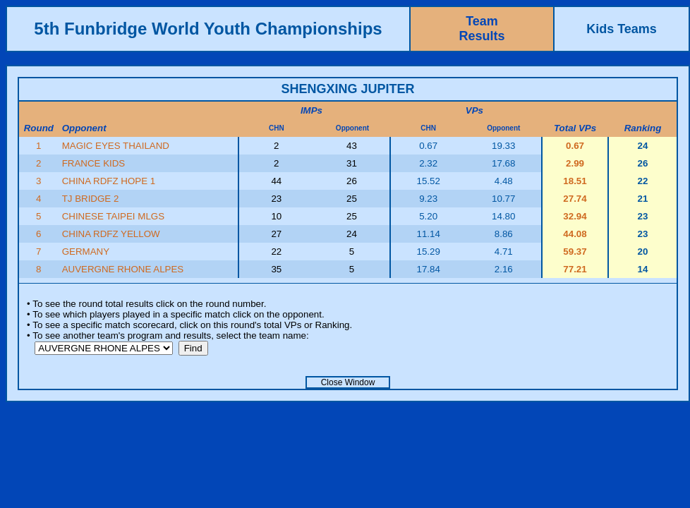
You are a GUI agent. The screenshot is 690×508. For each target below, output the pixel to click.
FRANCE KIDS (94, 163)
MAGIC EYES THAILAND (115, 145)
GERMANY (85, 251)
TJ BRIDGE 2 (90, 198)
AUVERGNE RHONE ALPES (123, 269)
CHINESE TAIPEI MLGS (113, 216)
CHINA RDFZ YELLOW (111, 234)
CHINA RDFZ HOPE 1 (109, 181)
